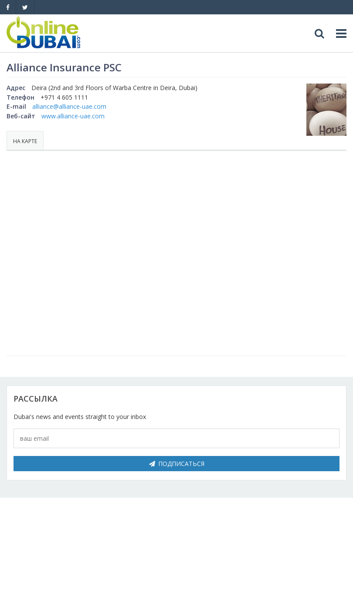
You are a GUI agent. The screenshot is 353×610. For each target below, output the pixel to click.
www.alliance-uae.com (73, 116)
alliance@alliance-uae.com (69, 106)
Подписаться (176, 463)
